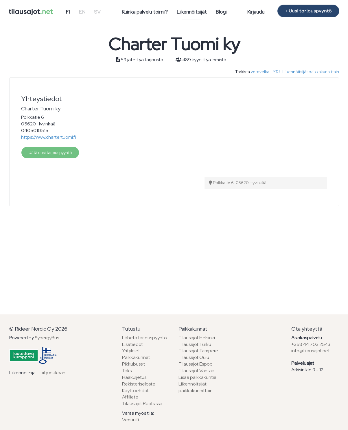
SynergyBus (47, 338)
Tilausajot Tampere (198, 351)
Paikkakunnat (136, 357)
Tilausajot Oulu (193, 357)
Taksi (127, 371)
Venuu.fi (130, 420)
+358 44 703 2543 (310, 344)
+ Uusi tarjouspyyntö (308, 11)
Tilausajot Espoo (195, 364)
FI (68, 12)
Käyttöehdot (135, 391)
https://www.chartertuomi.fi (48, 137)
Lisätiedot (132, 344)
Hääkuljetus (134, 377)
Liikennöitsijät (191, 12)
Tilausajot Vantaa (196, 371)
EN (82, 12)
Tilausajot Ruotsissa (142, 404)
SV (97, 12)
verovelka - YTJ (265, 71)
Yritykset (131, 351)
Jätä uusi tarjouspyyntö (50, 152)
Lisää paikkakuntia (197, 377)
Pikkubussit (133, 364)
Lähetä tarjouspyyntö (144, 338)
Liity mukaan (52, 373)
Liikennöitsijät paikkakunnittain (310, 71)
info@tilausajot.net (310, 351)
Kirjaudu (255, 12)
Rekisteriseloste (138, 384)
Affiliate (130, 397)
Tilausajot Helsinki (196, 338)
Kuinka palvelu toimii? (144, 12)
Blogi (221, 12)
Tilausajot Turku (194, 344)
